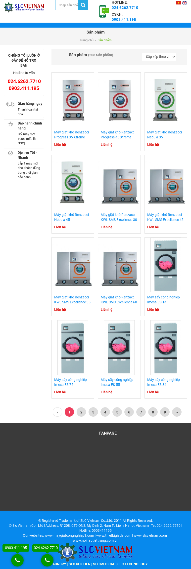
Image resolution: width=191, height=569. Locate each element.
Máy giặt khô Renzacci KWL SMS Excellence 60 (119, 299)
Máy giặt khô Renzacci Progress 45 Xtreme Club (118, 137)
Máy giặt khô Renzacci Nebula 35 (164, 134)
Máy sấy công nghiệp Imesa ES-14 (163, 299)
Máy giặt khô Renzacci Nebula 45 (71, 217)
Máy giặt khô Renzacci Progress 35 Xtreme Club (71, 137)
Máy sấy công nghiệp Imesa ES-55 (117, 382)
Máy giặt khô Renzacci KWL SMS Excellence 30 (119, 217)
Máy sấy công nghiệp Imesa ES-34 (163, 382)
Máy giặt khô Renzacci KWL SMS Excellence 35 (72, 299)
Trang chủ (86, 40)
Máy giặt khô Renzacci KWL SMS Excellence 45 (165, 217)
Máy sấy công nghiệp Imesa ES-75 (70, 382)
